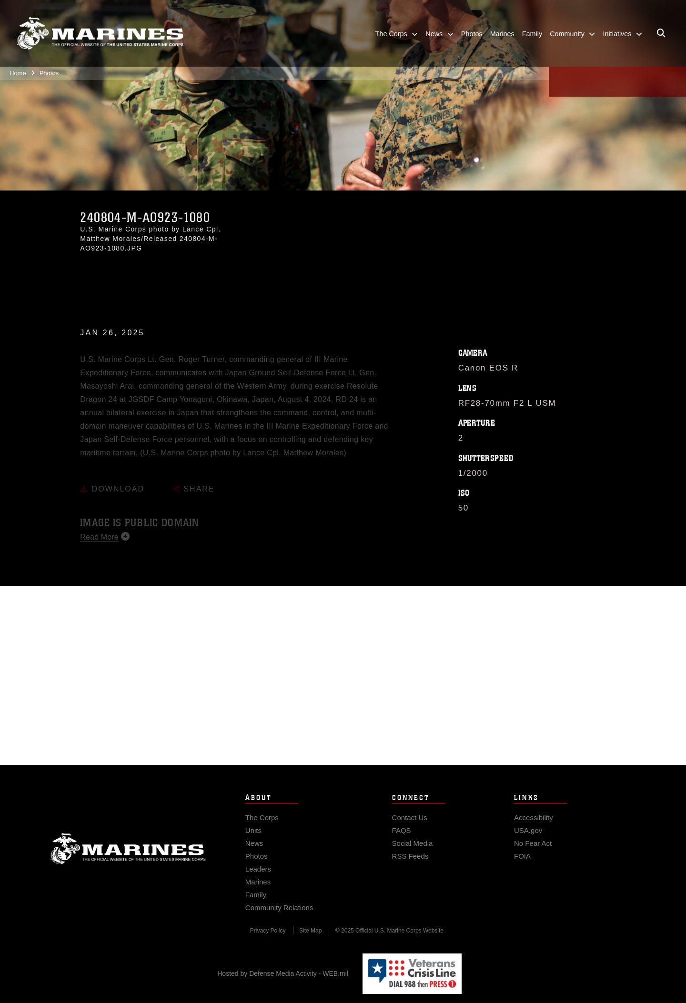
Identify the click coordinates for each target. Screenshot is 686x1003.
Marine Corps (128, 859)
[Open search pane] (661, 33)
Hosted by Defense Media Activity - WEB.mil (282, 973)
